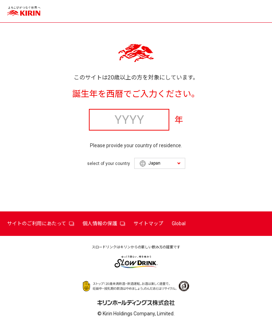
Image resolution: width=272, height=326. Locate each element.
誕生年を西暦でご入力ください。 (136, 94)
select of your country (108, 163)
